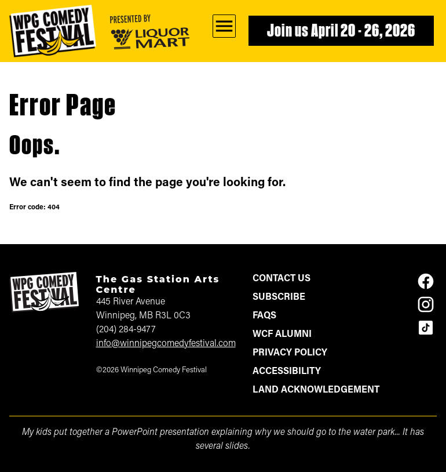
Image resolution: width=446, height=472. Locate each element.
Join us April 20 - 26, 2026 (341, 32)
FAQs (264, 316)
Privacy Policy (290, 353)
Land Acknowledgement (316, 390)
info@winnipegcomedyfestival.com (166, 343)
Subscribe (279, 297)
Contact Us (281, 279)
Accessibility (287, 371)
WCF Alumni (282, 334)
